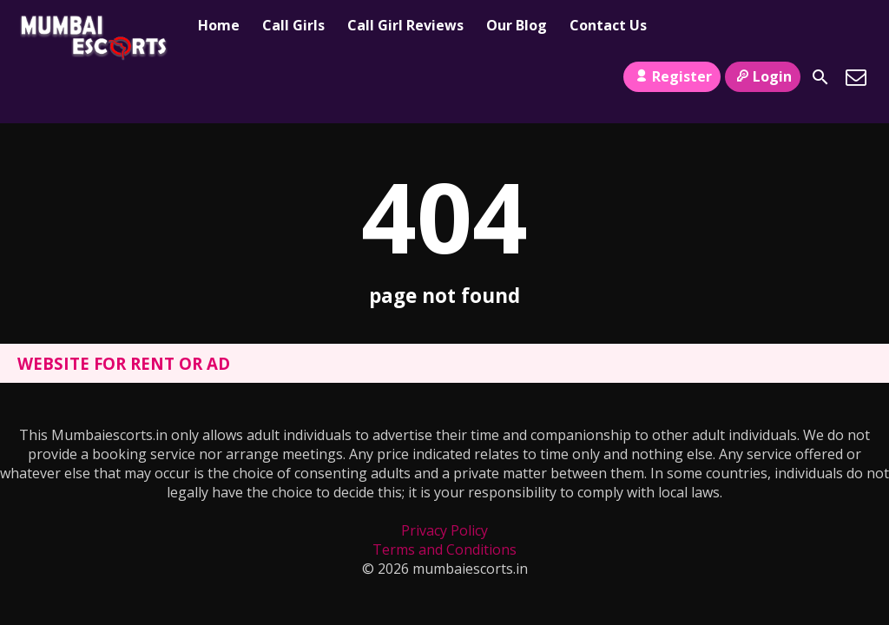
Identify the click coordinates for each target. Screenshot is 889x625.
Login (763, 76)
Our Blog (516, 25)
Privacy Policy (444, 530)
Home (219, 25)
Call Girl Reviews (405, 25)
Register (671, 76)
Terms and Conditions (444, 549)
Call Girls (293, 25)
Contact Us (608, 25)
